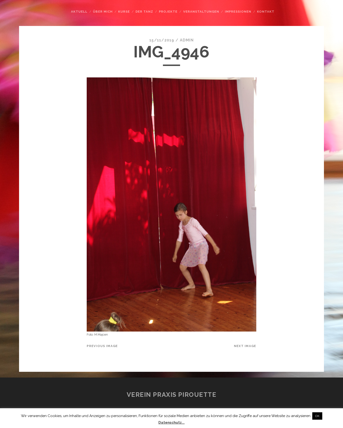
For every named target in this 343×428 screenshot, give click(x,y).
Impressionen (238, 11)
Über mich (102, 11)
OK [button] (317, 416)
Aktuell (79, 11)
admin (187, 40)
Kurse (124, 11)
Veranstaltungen (201, 11)
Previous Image (102, 346)
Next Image (245, 346)
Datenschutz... (171, 422)
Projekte (168, 11)
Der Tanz (144, 11)
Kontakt (265, 11)
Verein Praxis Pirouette (172, 394)
